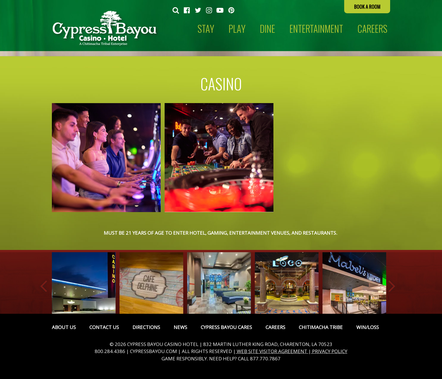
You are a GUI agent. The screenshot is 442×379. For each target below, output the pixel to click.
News (180, 327)
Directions (146, 327)
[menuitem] (175, 11)
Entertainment (316, 29)
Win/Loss (367, 327)
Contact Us (104, 327)
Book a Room (367, 6)
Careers (275, 327)
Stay (206, 29)
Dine (267, 29)
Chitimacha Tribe (321, 327)
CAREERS (372, 29)
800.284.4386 (110, 351)
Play (237, 29)
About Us (64, 327)
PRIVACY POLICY (329, 351)
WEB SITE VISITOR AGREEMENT (272, 351)
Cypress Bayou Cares (226, 327)
